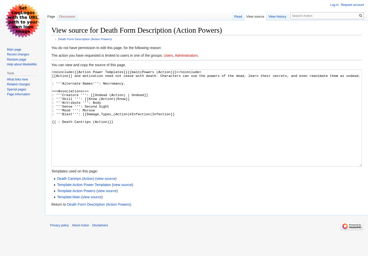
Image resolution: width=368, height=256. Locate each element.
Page (51, 16)
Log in (334, 5)
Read (238, 16)
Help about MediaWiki (22, 64)
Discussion (67, 16)
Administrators (186, 55)
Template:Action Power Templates (84, 204)
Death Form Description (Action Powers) (85, 39)
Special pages (16, 89)
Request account (352, 5)
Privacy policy (59, 244)
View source (255, 16)
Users (168, 55)
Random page (16, 59)
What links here (17, 79)
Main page (14, 49)
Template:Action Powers (76, 210)
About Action (80, 244)
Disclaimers (100, 244)
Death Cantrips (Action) (75, 198)
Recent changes (18, 54)
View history (277, 16)
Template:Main (68, 216)
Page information (18, 94)
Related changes (18, 84)
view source (105, 198)
